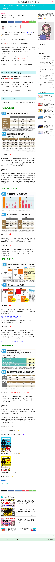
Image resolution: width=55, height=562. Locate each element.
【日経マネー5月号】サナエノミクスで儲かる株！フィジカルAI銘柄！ (47, 70)
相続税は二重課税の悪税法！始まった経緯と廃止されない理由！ (47, 63)
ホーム (4, 5)
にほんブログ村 (4, 483)
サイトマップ (42, 5)
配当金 (17, 5)
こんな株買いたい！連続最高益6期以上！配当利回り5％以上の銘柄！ (46, 84)
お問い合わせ (6, 8)
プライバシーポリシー (6, 539)
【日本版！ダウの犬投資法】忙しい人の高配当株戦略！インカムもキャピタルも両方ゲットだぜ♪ (47, 77)
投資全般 (2, 13)
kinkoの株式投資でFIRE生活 (27, 2)
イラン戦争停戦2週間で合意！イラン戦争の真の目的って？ (46, 57)
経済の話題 (24, 5)
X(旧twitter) (48, 18)
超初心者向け (33, 5)
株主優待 (11, 5)
